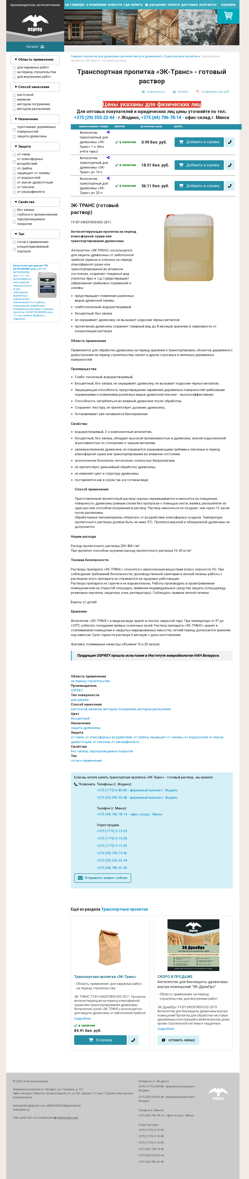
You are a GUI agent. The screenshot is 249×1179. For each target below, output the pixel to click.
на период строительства (34, 72)
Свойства (26, 202)
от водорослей (26, 178)
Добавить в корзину (202, 142)
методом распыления (31, 109)
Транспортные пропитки (181, 56)
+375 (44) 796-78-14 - (162, 117)
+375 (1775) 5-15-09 (112, 846)
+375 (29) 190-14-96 (112, 853)
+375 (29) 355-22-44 (112, 860)
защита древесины (30, 136)
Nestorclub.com (67, 1117)
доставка (189, 4)
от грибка (22, 168)
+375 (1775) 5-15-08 (112, 838)
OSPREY (77, 690)
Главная (76, 56)
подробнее (82, 1018)
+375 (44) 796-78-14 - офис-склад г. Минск (129, 814)
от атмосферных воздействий (28, 161)
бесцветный (80, 718)
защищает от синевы (31, 173)
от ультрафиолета (29, 192)
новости (115, 4)
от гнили (21, 154)
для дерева (80, 700)
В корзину (104, 1040)
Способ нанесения (33, 87)
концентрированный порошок (31, 249)
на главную (74, 4)
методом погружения (31, 104)
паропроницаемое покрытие (29, 221)
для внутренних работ (32, 77)
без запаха (23, 210)
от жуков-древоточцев (33, 182)
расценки (157, 4)
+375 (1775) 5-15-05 (112, 831)
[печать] (180, 92)
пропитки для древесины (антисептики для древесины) (123, 56)
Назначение (28, 119)
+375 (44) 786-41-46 (112, 868)
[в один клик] (230, 142)
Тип (21, 234)
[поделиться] (153, 92)
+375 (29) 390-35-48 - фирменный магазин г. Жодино (137, 798)
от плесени (23, 187)
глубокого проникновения (35, 214)
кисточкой (23, 95)
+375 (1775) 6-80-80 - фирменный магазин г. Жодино (137, 790)
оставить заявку (181, 1040)
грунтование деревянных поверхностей (34, 129)
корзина (228, 4)
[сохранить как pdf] (213, 92)
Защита (24, 146)
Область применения (35, 60)
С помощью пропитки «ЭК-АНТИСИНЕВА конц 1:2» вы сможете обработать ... (33, 312)
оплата (173, 4)
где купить (133, 4)
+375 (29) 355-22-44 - (95, 117)
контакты (207, 4)
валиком (21, 99)
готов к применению (31, 242)
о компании (96, 4)
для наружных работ (31, 67)
